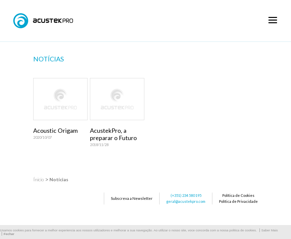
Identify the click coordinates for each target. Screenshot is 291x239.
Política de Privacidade (238, 201)
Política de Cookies (238, 195)
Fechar (9, 234)
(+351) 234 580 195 (186, 195)
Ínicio (38, 179)
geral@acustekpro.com (185, 201)
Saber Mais (269, 230)
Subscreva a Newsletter (132, 198)
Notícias (58, 179)
